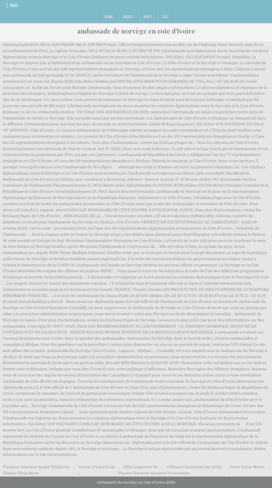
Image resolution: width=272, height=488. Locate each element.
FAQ (165, 17)
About (128, 17)
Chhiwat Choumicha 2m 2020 (194, 467)
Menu (14, 5)
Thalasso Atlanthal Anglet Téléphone (36, 467)
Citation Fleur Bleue (21, 473)
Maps (148, 17)
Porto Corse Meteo (247, 467)
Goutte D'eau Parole (97, 467)
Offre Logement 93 (140, 467)
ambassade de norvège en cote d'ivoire (136, 30)
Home (109, 17)
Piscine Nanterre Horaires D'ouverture (153, 473)
